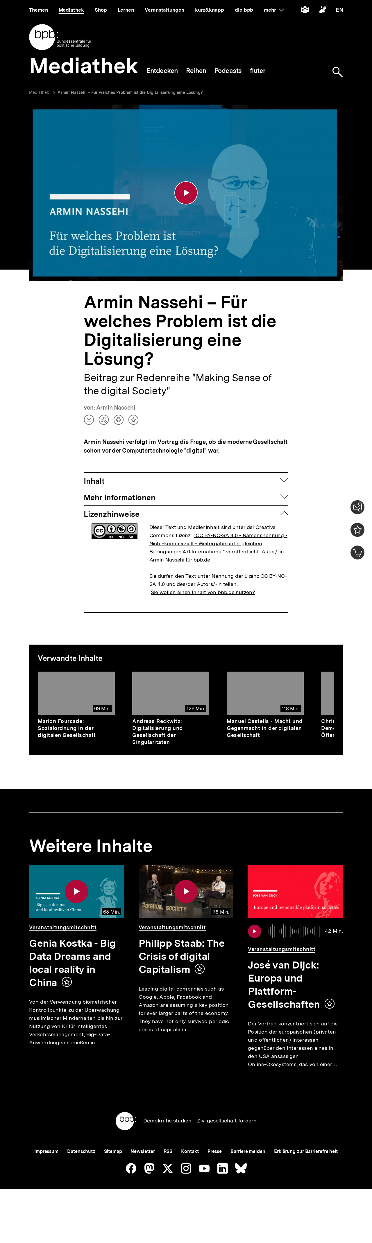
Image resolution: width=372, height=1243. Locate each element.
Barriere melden (247, 1171)
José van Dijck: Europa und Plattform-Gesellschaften (284, 985)
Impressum (46, 1171)
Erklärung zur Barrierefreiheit (306, 1171)
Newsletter (142, 1171)
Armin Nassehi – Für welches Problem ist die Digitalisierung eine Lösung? (130, 92)
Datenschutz (81, 1171)
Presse (215, 1171)
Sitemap (113, 1171)
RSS (168, 1171)
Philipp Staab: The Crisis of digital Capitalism (182, 956)
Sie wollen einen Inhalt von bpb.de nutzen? (203, 592)
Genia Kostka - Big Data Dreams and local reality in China (72, 963)
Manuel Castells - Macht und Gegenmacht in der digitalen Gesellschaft (265, 728)
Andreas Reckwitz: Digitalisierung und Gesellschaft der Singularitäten (157, 731)
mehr (274, 10)
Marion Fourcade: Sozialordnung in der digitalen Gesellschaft (67, 728)
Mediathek (39, 92)
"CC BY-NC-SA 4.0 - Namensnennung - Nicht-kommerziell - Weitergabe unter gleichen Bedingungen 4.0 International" (218, 543)
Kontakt (189, 1171)
